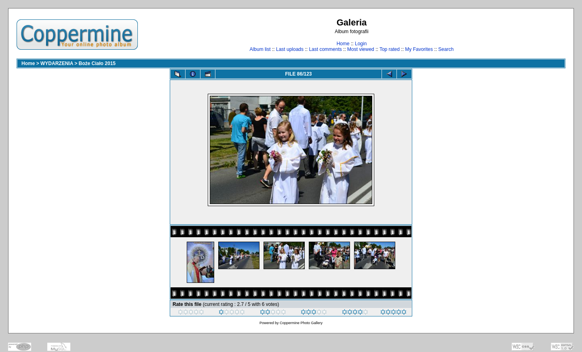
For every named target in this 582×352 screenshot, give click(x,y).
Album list (260, 49)
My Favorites (419, 49)
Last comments (325, 49)
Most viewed (360, 49)
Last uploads (290, 49)
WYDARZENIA (56, 63)
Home (343, 43)
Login (361, 43)
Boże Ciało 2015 (97, 63)
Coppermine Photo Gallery (301, 323)
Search (445, 49)
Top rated (390, 49)
